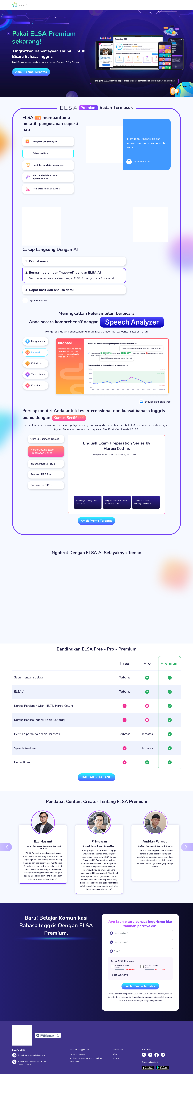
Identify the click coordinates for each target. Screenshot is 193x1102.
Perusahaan (118, 1049)
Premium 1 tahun (127, 967)
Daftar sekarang (96, 777)
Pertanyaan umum (77, 1054)
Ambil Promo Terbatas (31, 72)
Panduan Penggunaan (79, 1049)
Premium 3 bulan (157, 967)
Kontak (116, 1058)
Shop (115, 1054)
